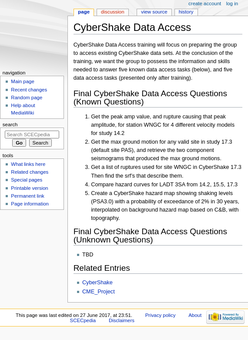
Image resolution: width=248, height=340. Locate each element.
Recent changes (29, 89)
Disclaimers (121, 320)
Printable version (29, 188)
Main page (22, 81)
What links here (28, 164)
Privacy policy (160, 315)
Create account (204, 3)
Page (84, 11)
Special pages (26, 179)
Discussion (112, 11)
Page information (30, 203)
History (186, 11)
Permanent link (27, 196)
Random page (26, 97)
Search (10, 124)
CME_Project (98, 292)
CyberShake (97, 282)
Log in (232, 3)
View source (154, 11)
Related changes (29, 172)
